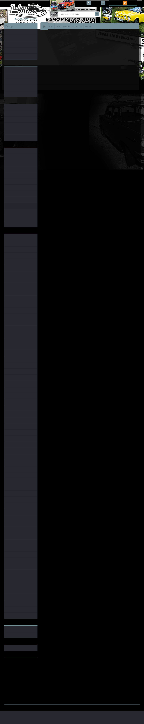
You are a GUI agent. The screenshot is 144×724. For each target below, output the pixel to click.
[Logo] (20, 14)
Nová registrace (112, 2)
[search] (97, 14)
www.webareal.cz (29, 706)
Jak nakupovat (77, 26)
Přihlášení (95, 2)
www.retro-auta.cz (12, 663)
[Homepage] (45, 26)
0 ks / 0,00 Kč (133, 1)
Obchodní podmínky (63, 26)
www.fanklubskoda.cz (13, 665)
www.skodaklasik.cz (12, 667)
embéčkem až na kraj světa (15, 669)
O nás (51, 26)
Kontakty (87, 26)
